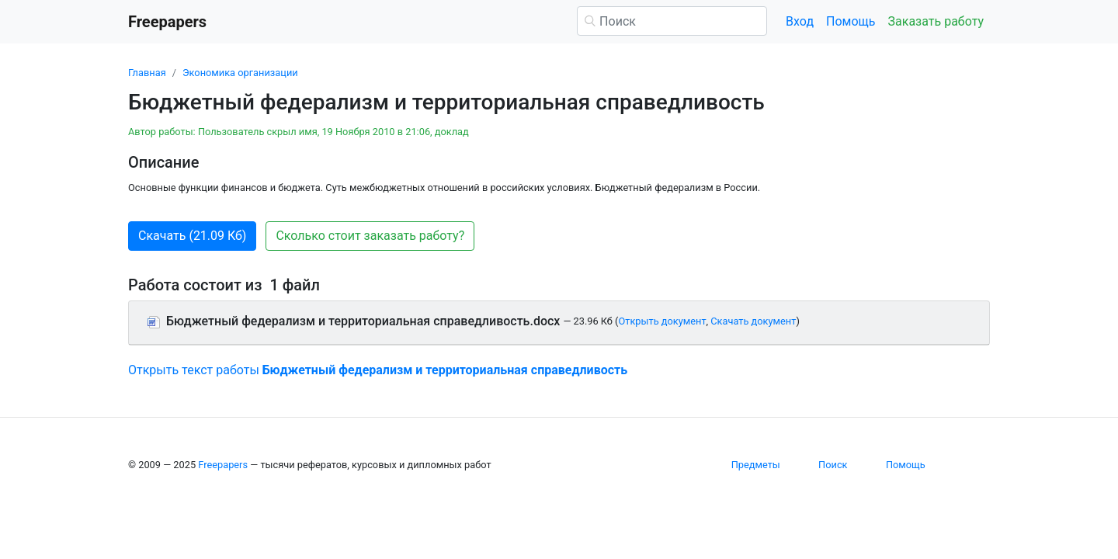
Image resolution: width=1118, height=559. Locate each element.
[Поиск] (672, 21)
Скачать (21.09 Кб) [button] (192, 235)
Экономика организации (240, 72)
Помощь (850, 21)
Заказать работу (936, 21)
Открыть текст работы (377, 370)
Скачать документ (753, 321)
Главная (147, 72)
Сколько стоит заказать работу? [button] (370, 235)
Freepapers (223, 464)
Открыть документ (662, 321)
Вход (800, 21)
